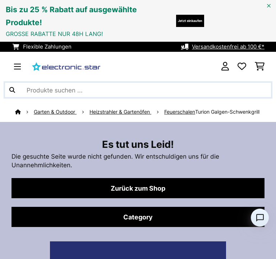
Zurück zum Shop (138, 188)
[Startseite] (24, 112)
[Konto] (225, 66)
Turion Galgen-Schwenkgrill (227, 112)
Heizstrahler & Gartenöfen (120, 112)
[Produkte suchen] (138, 90)
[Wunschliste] (242, 66)
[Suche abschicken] (12, 90)
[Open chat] (260, 218)
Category (138, 217)
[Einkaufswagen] (259, 66)
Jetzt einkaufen (190, 21)
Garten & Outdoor (55, 112)
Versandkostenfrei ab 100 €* (228, 47)
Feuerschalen (179, 112)
